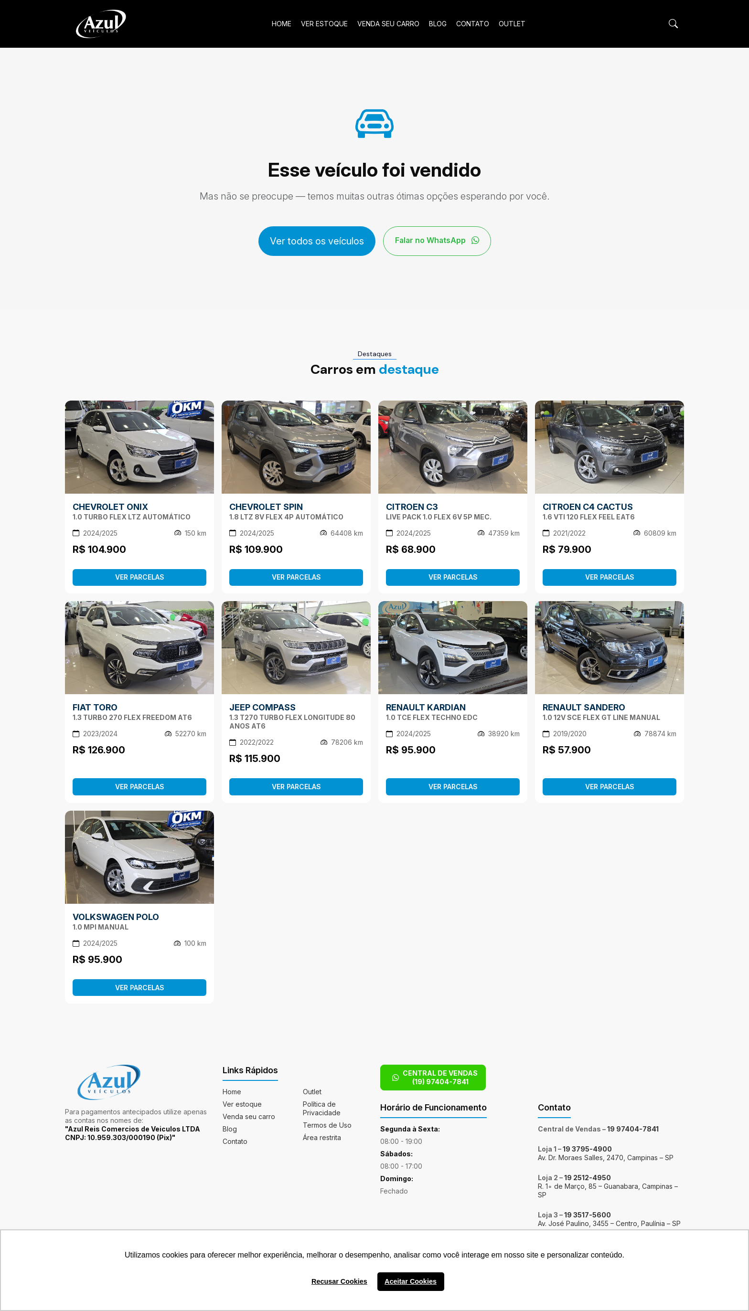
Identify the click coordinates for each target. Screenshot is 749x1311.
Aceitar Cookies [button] (411, 1281)
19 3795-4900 (587, 1149)
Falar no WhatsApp (437, 240)
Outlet (512, 24)
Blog (438, 24)
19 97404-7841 (633, 1129)
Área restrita (322, 1137)
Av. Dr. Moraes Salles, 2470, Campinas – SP (606, 1157)
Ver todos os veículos (317, 241)
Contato (472, 24)
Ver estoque (324, 24)
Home (281, 24)
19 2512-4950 (587, 1178)
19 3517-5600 (587, 1215)
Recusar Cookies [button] (339, 1281)
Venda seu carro (388, 24)
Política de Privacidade (322, 1108)
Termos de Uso (327, 1125)
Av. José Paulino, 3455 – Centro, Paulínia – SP (609, 1223)
